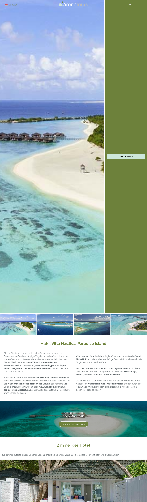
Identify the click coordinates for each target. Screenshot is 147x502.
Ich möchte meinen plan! (73, 424)
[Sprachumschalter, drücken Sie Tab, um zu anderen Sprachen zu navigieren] (14, 4)
